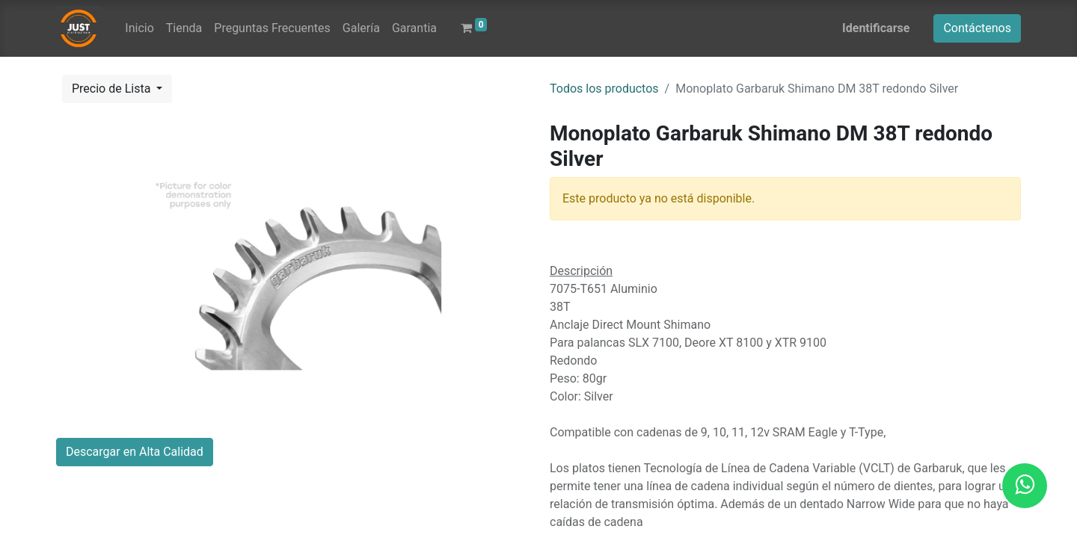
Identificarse (875, 28)
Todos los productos (604, 88)
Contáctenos (977, 28)
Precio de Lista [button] (112, 88)
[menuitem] (139, 28)
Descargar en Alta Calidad (134, 452)
